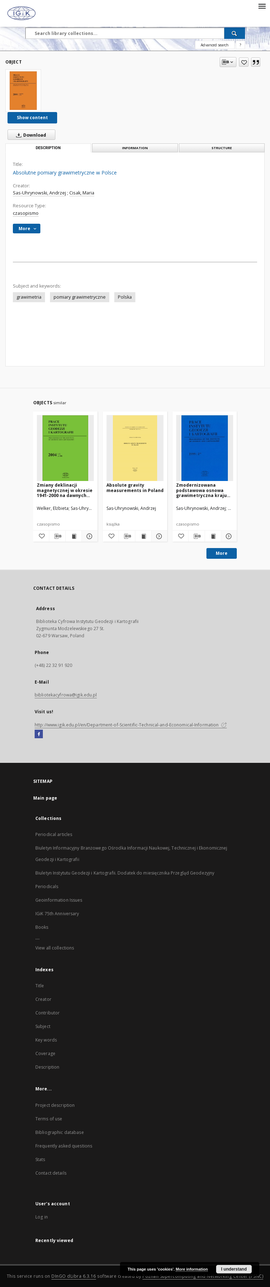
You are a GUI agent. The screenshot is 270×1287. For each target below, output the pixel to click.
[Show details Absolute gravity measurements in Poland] (158, 536)
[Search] (234, 33)
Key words (46, 1040)
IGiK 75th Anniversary (57, 914)
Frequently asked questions (63, 1146)
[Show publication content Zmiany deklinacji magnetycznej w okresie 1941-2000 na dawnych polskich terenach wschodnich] (73, 536)
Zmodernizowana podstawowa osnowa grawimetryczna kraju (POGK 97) (201, 490)
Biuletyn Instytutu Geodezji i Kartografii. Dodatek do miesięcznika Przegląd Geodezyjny (124, 873)
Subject (42, 1026)
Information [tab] (135, 148)
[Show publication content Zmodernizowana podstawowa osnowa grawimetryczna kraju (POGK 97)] (213, 536)
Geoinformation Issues (58, 900)
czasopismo (26, 213)
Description (47, 1067)
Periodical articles (53, 834)
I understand (234, 1269)
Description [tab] (48, 148)
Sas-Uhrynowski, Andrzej (39, 193)
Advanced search (215, 44)
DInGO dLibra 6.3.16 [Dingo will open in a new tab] (73, 1276)
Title (39, 986)
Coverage (45, 1053)
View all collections (54, 948)
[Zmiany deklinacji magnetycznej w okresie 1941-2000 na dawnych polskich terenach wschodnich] (65, 448)
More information (192, 1269)
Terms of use (48, 1119)
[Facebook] (39, 734)
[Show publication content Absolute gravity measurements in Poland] (143, 536)
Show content (32, 118)
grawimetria (28, 297)
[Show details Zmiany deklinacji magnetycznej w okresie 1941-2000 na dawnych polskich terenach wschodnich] (88, 536)
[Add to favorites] (244, 62)
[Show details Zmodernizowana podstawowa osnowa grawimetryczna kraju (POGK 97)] (228, 536)
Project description (55, 1105)
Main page (45, 798)
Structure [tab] (221, 148)
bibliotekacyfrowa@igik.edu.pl (66, 695)
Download (29, 135)
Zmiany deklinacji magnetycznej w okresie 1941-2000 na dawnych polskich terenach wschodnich (64, 490)
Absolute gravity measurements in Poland (135, 487)
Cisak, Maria (81, 193)
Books (42, 927)
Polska (125, 297)
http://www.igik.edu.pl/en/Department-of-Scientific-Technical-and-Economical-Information (131, 725)
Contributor (47, 1013)
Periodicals (46, 886)
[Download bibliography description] (57, 536)
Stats (40, 1159)
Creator (43, 999)
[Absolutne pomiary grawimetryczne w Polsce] (23, 90)
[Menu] (261, 5)
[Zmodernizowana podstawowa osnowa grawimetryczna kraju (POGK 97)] (204, 448)
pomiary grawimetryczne (80, 297)
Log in (41, 1217)
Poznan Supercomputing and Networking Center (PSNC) (202, 1276)
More (222, 553)
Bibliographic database (59, 1132)
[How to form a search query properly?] (240, 45)
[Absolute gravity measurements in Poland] (135, 448)
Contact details (50, 1173)
